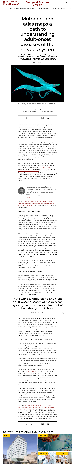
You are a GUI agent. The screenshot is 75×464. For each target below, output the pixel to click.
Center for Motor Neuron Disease (28, 133)
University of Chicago (41, 438)
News (37, 14)
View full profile (31, 160)
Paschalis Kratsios (45, 130)
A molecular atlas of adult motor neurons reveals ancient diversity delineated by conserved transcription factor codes (36, 166)
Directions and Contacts (42, 455)
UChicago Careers (41, 448)
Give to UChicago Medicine (65, 2)
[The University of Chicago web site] (14, 3)
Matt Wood (38, 72)
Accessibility (39, 453)
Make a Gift (39, 450)
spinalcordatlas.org (33, 334)
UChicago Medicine (41, 440)
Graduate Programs (41, 445)
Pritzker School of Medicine (43, 443)
